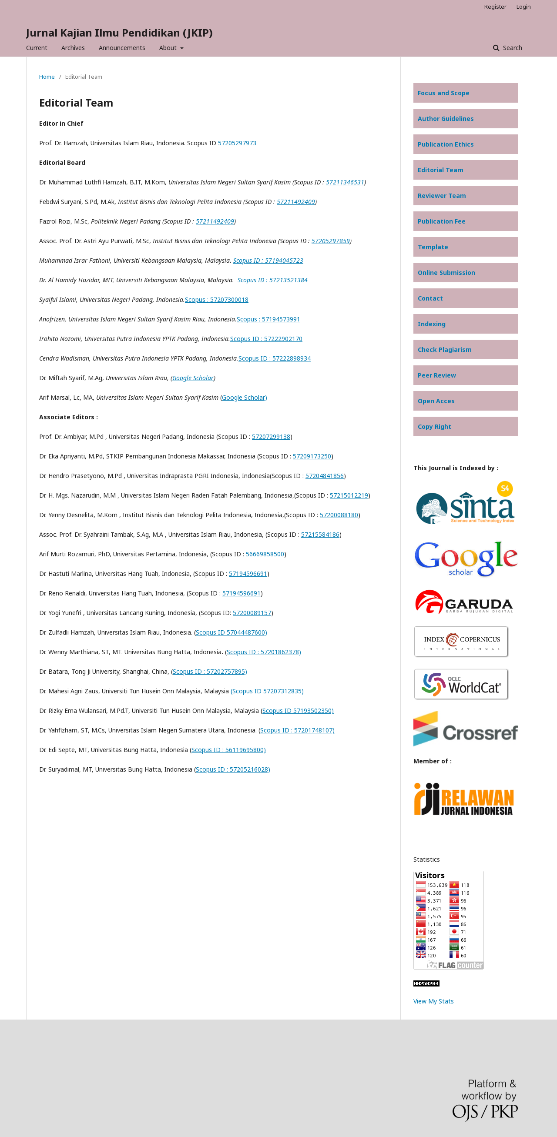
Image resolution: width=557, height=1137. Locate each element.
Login (524, 6)
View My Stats (433, 1001)
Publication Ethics (446, 144)
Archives (73, 47)
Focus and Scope (444, 93)
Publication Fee (442, 221)
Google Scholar (193, 378)
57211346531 (345, 182)
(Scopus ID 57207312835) (266, 691)
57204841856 (324, 476)
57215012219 (349, 495)
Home (47, 76)
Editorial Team (440, 170)
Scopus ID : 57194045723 (268, 260)
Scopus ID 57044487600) (231, 632)
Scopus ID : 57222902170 (266, 338)
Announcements (122, 47)
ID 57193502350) (308, 710)
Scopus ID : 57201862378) (264, 652)
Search (511, 47)
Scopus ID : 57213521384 (273, 280)
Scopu (271, 710)
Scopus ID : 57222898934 (274, 358)
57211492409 (296, 201)
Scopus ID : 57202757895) (210, 671)
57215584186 (320, 534)
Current (36, 47)
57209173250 (312, 456)
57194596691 (248, 573)
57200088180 (339, 515)
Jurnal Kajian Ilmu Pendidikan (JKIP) (119, 32)
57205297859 (331, 241)
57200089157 (252, 613)
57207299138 (271, 436)
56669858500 (265, 554)
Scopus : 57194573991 (268, 319)
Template (433, 247)
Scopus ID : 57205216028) (233, 769)
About (168, 47)
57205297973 (237, 143)
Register (495, 6)
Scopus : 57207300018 (216, 299)
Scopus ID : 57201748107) (297, 730)
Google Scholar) (244, 397)
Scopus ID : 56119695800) (228, 750)
